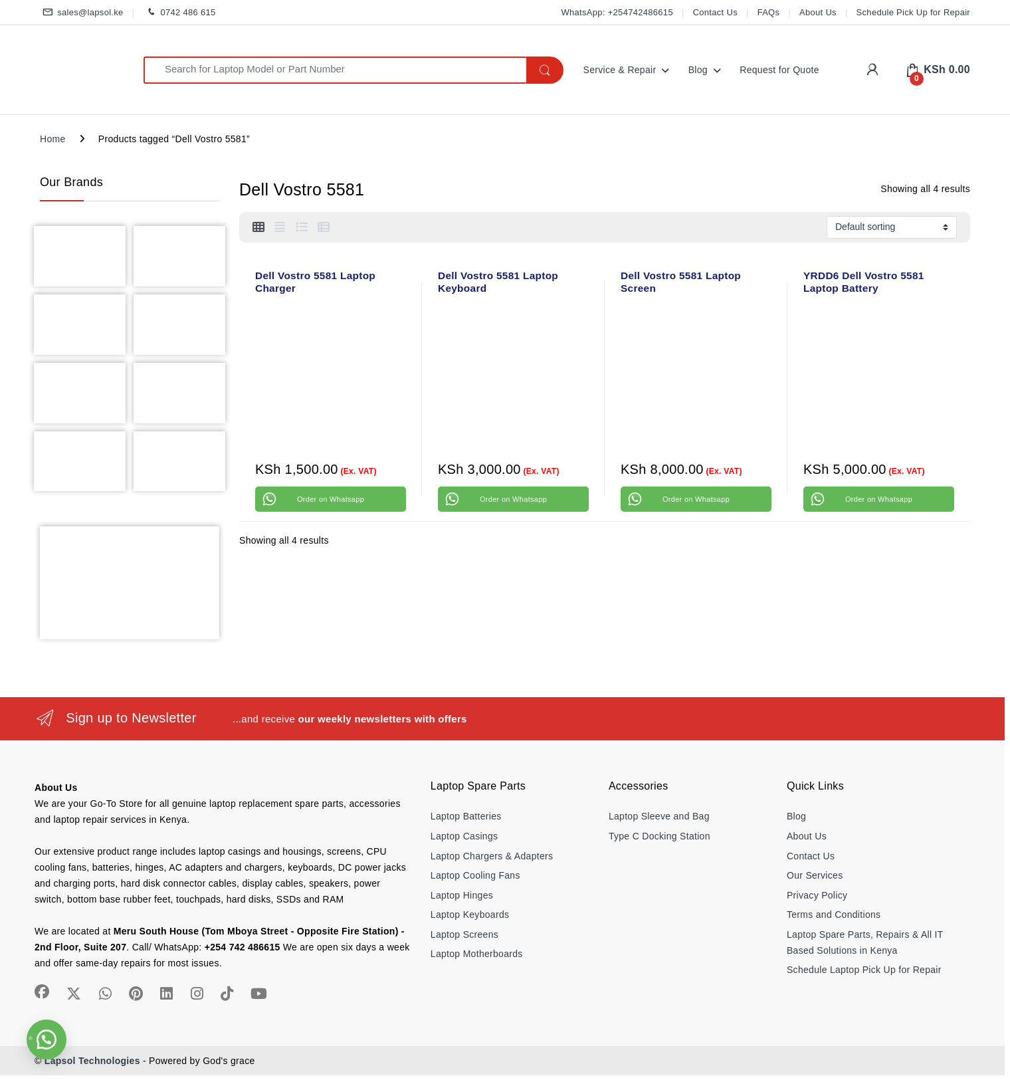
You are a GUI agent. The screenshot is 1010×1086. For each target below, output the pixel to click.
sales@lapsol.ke (82, 13)
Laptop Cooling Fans (475, 875)
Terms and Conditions (833, 914)
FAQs (769, 12)
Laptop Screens (464, 934)
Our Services (815, 875)
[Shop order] (892, 227)
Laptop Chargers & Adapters (492, 856)
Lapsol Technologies (92, 1060)
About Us (818, 12)
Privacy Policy (817, 895)
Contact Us (715, 12)
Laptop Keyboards (470, 914)
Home (53, 139)
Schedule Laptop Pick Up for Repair (864, 969)
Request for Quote (779, 69)
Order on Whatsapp (330, 499)
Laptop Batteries (466, 816)
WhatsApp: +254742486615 (616, 12)
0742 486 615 (179, 13)
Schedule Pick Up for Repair (913, 12)
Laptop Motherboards (477, 953)
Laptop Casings (464, 836)
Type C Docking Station (659, 836)
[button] (46, 1039)
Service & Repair (619, 69)
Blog (698, 69)
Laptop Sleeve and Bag (659, 816)
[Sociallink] (42, 991)
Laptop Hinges (462, 895)
